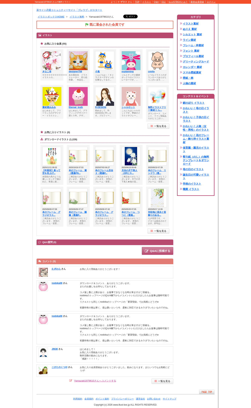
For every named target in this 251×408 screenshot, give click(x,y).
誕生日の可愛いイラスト (196, 176)
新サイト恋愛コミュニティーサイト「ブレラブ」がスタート (69, 10)
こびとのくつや (59, 367)
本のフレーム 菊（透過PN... (78, 172)
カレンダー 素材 (192, 67)
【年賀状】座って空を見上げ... (51, 172)
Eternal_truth (76, 107)
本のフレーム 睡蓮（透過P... (78, 213)
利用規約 (77, 399)
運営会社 (140, 399)
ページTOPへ (206, 391)
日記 (163, 2)
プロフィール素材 (193, 56)
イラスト (146, 2)
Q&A (156, 2)
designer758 (75, 71)
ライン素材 (189, 39)
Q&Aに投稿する (157, 251)
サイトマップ (169, 399)
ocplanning (128, 71)
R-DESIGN (100, 107)
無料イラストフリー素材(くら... (157, 109)
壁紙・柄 (188, 77)
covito (151, 71)
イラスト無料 (77, 16)
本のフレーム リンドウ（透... (157, 172)
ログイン (211, 2)
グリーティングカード (196, 61)
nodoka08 (57, 283)
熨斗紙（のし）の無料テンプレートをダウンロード (196, 160)
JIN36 (55, 349)
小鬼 (97, 71)
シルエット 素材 (192, 34)
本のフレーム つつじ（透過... (131, 213)
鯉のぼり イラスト (194, 102)
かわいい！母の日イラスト (196, 110)
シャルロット (128, 107)
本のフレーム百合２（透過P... (104, 172)
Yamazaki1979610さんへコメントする (95, 380)
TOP (137, 2)
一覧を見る (158, 126)
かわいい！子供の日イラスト (196, 119)
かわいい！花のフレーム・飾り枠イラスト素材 (196, 139)
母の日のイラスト (193, 169)
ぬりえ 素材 (190, 29)
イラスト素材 (191, 23)
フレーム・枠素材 (193, 45)
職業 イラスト (191, 189)
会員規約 (88, 399)
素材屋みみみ (49, 107)
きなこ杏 (46, 71)
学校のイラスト (192, 183)
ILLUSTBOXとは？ (178, 2)
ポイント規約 (102, 399)
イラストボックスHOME (51, 16)
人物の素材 (189, 83)
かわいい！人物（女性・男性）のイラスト (196, 128)
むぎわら (56, 269)
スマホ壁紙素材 (192, 72)
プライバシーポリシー (122, 399)
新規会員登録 (197, 2)
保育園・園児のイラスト (196, 149)
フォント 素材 (191, 50)
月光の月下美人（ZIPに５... (129, 172)
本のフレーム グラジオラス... (51, 213)
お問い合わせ (154, 399)
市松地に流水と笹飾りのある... (157, 213)
